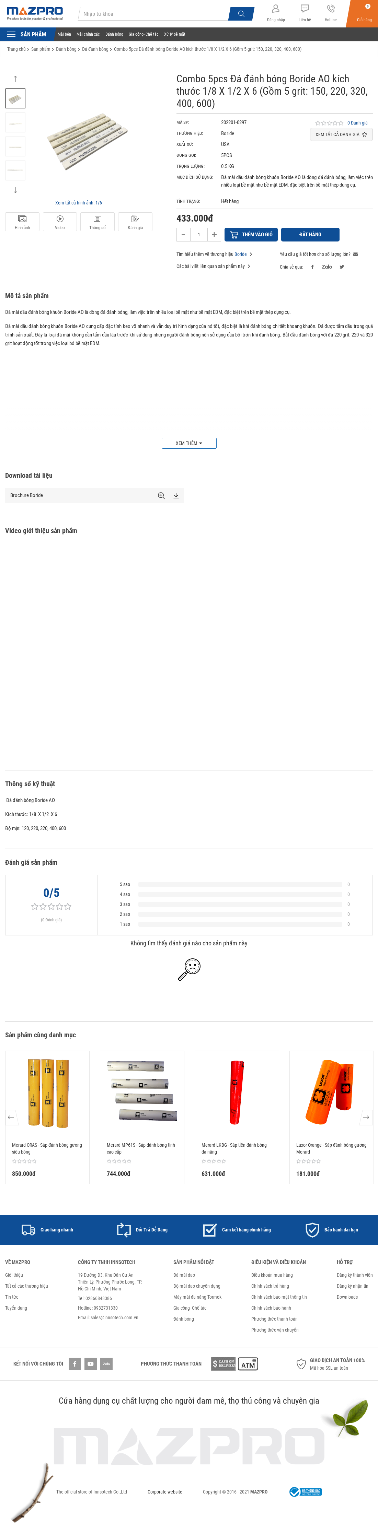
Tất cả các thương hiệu (26, 1286)
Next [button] (15, 187)
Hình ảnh (22, 222)
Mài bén (64, 34)
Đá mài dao (184, 1275)
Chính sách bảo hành (271, 1308)
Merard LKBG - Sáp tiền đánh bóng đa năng (234, 1148)
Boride (240, 254)
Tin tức (11, 1297)
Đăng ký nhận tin (352, 1286)
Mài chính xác (88, 34)
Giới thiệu (14, 1275)
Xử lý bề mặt (174, 34)
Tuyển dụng (16, 1308)
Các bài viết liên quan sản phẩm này (213, 266)
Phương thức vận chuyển (275, 1330)
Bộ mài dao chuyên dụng (196, 1286)
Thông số (97, 222)
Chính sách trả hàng (270, 1286)
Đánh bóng (114, 34)
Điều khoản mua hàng (272, 1275)
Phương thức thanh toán (274, 1319)
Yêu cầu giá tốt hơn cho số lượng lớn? (319, 254)
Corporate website (165, 1492)
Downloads (347, 1297)
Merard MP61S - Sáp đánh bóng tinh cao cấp (141, 1148)
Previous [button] (15, 82)
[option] (15, 98)
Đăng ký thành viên (355, 1275)
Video (60, 222)
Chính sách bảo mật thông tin (279, 1297)
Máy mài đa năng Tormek (197, 1297)
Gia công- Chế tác (144, 34)
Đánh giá (135, 222)
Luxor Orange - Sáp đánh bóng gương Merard (331, 1148)
